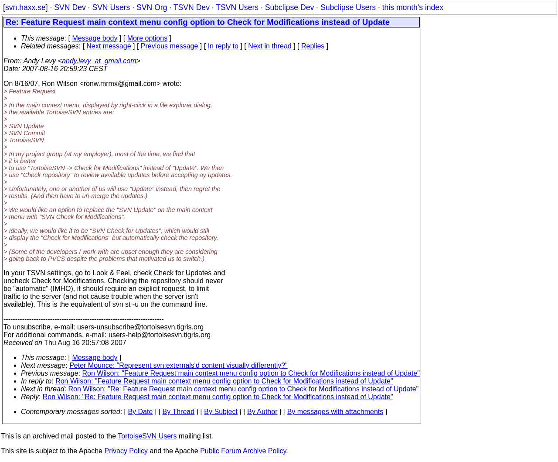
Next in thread (270, 46)
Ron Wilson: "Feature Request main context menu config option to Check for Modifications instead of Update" (251, 373)
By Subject (220, 411)
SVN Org (151, 7)
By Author (262, 411)
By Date (140, 411)
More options (147, 38)
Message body (94, 38)
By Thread (179, 411)
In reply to (223, 46)
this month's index (412, 7)
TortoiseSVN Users (147, 436)
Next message (108, 46)
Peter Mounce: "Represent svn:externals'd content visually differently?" (178, 365)
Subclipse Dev (289, 7)
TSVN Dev (192, 7)
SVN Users (111, 7)
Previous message (169, 46)
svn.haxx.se (25, 7)
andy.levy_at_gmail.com (99, 61)
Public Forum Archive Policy (243, 451)
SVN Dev (69, 7)
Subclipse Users (348, 7)
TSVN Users (237, 7)
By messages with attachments (335, 411)
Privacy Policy (126, 451)
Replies (312, 46)
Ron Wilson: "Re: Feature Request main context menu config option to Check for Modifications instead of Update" (243, 389)
